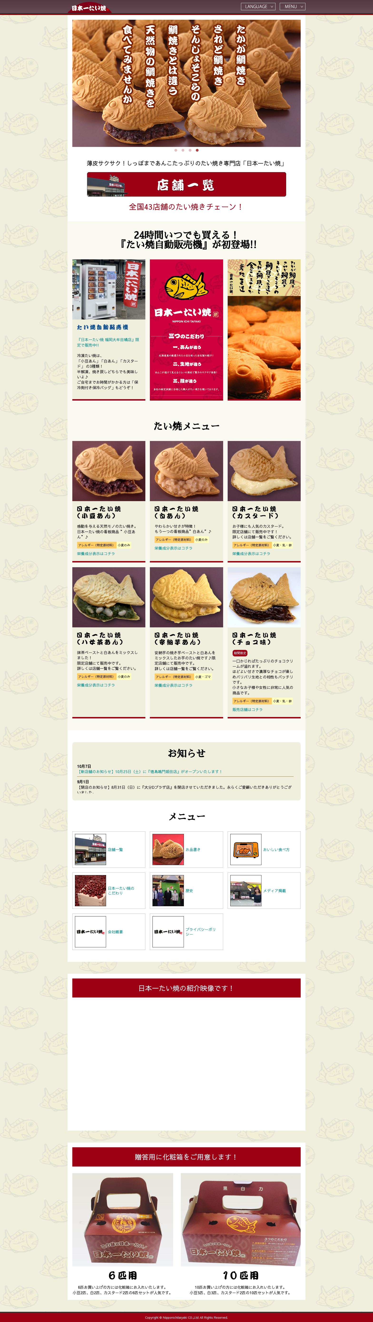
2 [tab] (183, 150)
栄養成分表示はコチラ (96, 553)
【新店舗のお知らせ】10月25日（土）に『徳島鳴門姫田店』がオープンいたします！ (150, 771)
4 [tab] (197, 150)
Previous (68, 83)
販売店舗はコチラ (247, 709)
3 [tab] (190, 150)
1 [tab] (175, 150)
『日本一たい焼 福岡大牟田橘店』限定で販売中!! (108, 342)
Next (304, 83)
